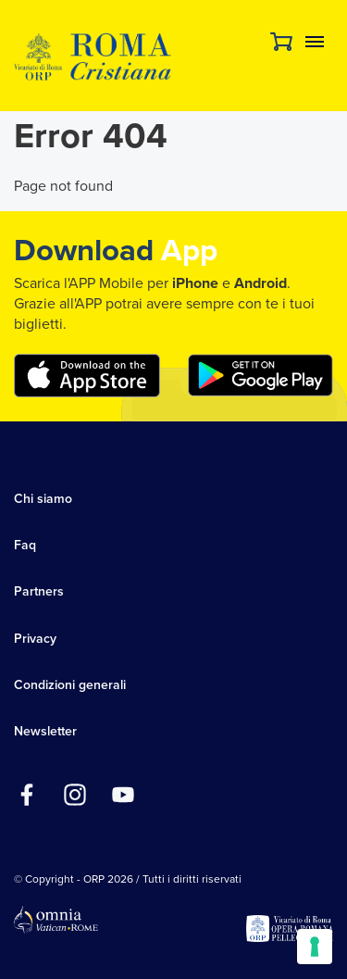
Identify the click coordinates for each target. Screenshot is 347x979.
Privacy (35, 638)
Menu (314, 42)
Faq (25, 545)
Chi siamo (43, 499)
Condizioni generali (70, 685)
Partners (39, 591)
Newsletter (45, 731)
